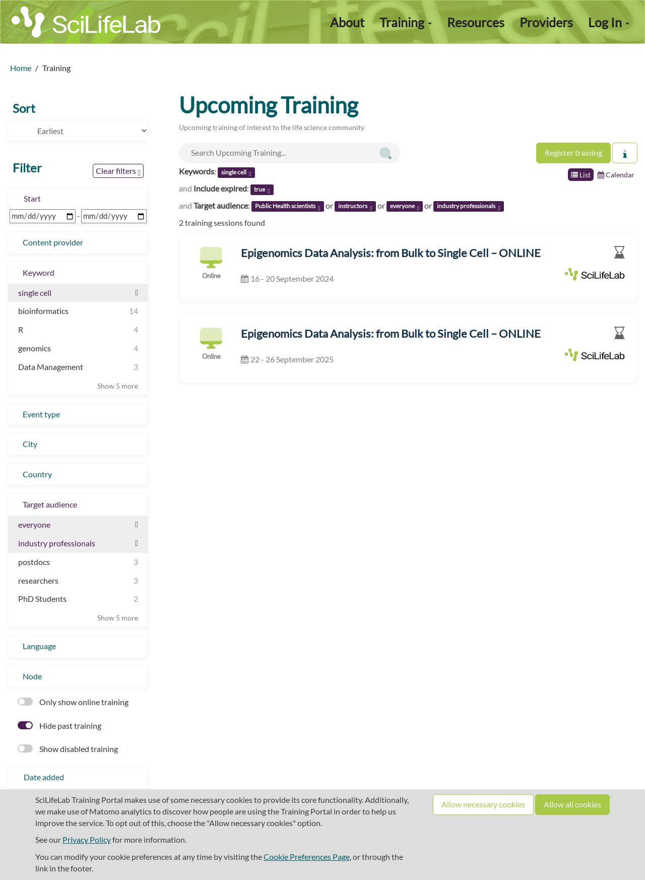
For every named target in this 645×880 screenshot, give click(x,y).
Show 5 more (117, 386)
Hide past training (59, 725)
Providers (546, 22)
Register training (573, 152)
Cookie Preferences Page (307, 856)
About (347, 22)
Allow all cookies (572, 804)
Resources (475, 22)
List (581, 174)
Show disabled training (68, 748)
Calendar (616, 174)
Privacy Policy (86, 839)
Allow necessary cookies (483, 804)
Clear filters (118, 171)
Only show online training (73, 702)
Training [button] (405, 22)
